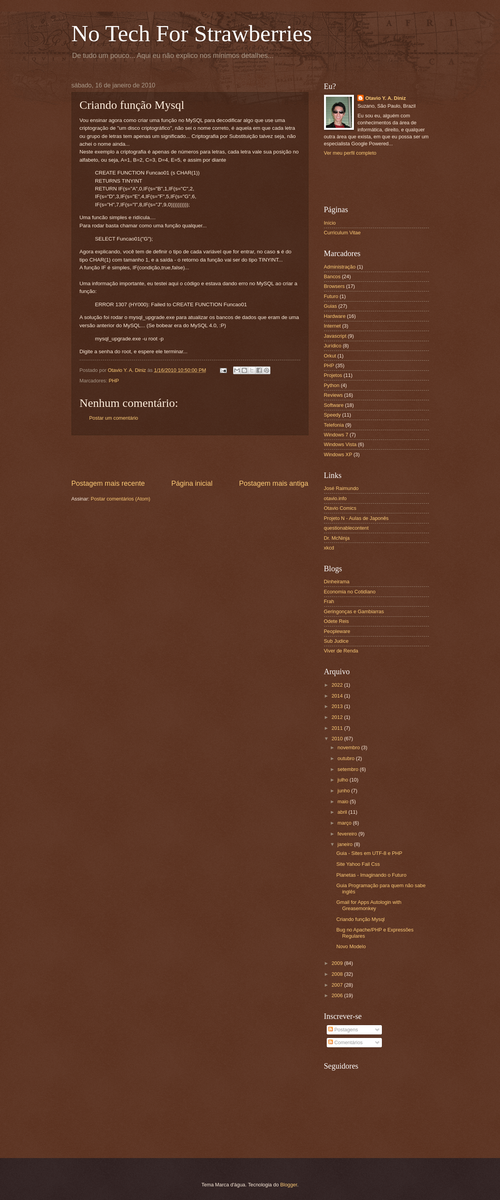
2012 (337, 717)
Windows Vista (340, 444)
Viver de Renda (341, 651)
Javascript (335, 336)
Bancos (332, 276)
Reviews (333, 395)
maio (344, 801)
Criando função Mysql (360, 919)
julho (344, 780)
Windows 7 (336, 435)
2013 (337, 706)
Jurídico (332, 346)
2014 (337, 696)
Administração (340, 267)
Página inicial (192, 483)
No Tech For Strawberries (191, 33)
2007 (337, 985)
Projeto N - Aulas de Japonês (356, 518)
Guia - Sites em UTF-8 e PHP (369, 853)
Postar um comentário (113, 418)
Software (334, 405)
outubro (347, 758)
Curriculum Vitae (342, 232)
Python (332, 385)
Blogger (288, 1185)
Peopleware (337, 631)
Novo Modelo (351, 946)
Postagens (343, 1030)
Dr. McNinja (337, 538)
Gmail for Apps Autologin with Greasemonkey (368, 905)
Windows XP (338, 454)
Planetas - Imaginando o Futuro (371, 875)
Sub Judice (336, 641)
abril (343, 812)
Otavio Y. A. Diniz (385, 98)
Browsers (334, 286)
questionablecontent (346, 528)
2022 (337, 685)
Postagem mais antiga (273, 483)
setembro (349, 769)
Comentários (345, 1042)
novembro (349, 747)
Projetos (333, 375)
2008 (337, 974)
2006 (337, 995)
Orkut (330, 356)
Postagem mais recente (108, 483)
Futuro (331, 296)
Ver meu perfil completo (350, 153)
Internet (332, 326)
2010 (337, 738)
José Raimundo (341, 488)
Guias (330, 306)
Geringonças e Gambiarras (354, 611)
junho (344, 791)
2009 (337, 963)
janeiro (346, 844)
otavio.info (335, 498)
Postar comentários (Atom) (120, 499)
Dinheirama (337, 581)
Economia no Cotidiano (350, 592)
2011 (337, 728)
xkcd (329, 548)
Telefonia (334, 425)
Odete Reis (336, 621)
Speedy (332, 415)
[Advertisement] (190, 457)
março (345, 823)
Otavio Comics (340, 508)
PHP (114, 381)
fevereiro (348, 834)
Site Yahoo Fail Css (358, 864)
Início (330, 223)
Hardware (335, 316)
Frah (329, 601)
